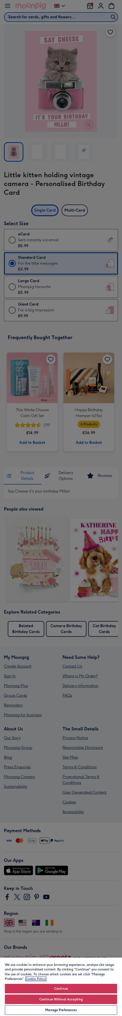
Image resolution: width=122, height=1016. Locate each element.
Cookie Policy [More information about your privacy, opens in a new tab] (36, 979)
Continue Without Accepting (61, 999)
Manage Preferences (61, 1010)
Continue (61, 988)
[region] (61, 986)
